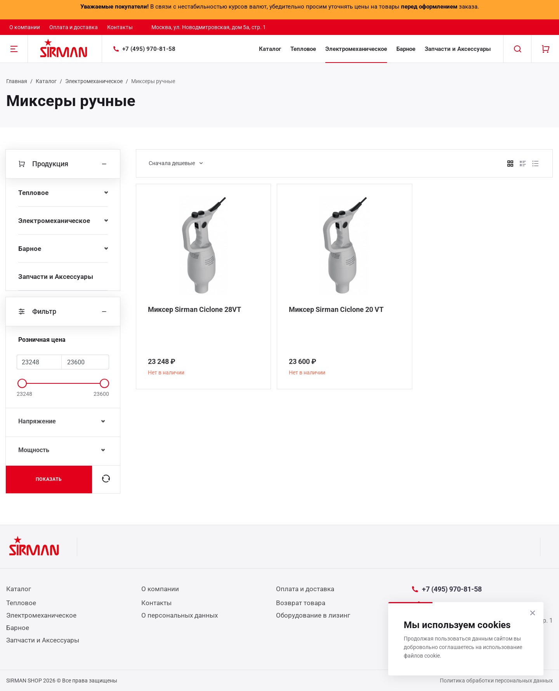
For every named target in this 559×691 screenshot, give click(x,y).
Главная (16, 81)
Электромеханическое (356, 48)
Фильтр (63, 311)
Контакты (120, 27)
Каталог (270, 48)
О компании (24, 27)
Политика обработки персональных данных (496, 680)
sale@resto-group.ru (298, 27)
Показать (49, 479)
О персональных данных (179, 615)
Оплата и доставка (73, 27)
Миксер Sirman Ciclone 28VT (194, 309)
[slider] (22, 383)
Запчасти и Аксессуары (458, 48)
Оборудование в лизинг (313, 615)
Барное (405, 48)
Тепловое (303, 48)
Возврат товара (300, 603)
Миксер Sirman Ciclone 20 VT (336, 309)
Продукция (63, 164)
